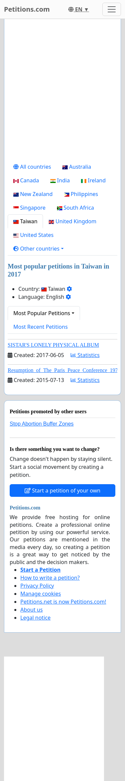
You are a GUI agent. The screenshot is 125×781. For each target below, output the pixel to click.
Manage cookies (40, 593)
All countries (32, 166)
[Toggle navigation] (111, 9)
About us (31, 609)
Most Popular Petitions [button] (41, 313)
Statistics (85, 355)
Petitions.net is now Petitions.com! (63, 601)
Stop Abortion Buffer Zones (42, 424)
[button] (38, 249)
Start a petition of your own (62, 490)
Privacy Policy (37, 585)
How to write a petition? (50, 577)
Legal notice (35, 617)
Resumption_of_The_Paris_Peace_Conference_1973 (64, 370)
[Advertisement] (62, 92)
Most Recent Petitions (40, 326)
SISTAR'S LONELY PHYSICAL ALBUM (53, 345)
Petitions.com (27, 9)
